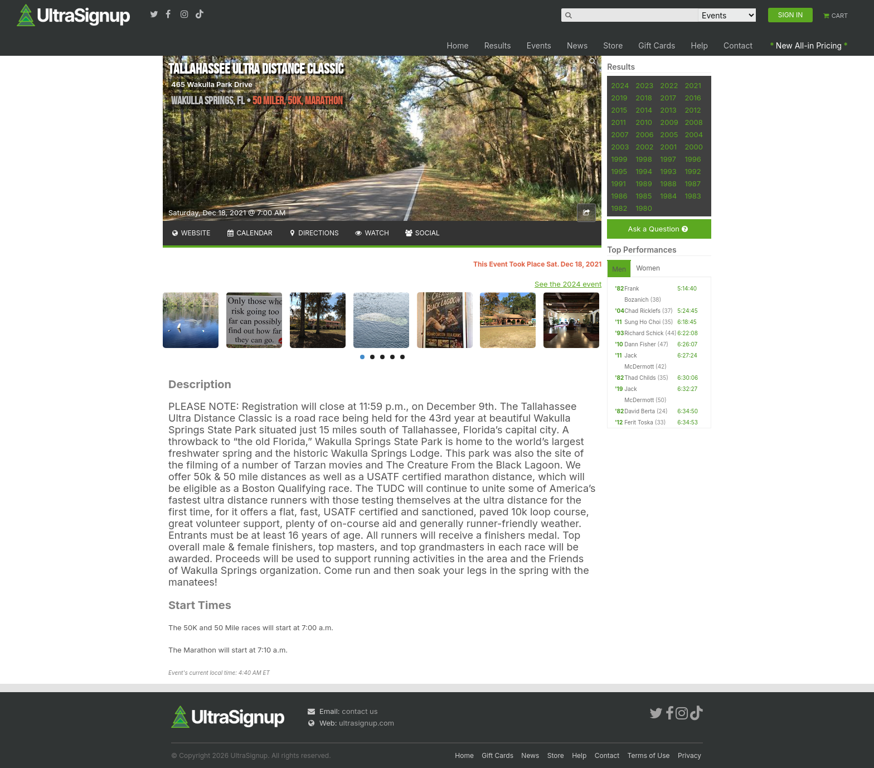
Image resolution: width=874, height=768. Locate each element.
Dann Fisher (640, 344)
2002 (644, 146)
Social (422, 233)
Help (699, 45)
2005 (669, 134)
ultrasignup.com (366, 722)
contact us (359, 711)
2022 (669, 85)
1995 (619, 171)
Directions (313, 233)
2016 (692, 97)
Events (539, 45)
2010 (643, 122)
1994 (643, 171)
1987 (692, 183)
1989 (643, 183)
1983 (692, 195)
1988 (668, 183)
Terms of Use (649, 755)
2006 (644, 134)
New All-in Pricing (809, 45)
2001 (668, 146)
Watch (372, 233)
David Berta (639, 411)
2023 (644, 85)
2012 (692, 109)
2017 (668, 97)
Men (619, 269)
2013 (668, 109)
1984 (668, 195)
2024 (620, 85)
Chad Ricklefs (642, 310)
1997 (668, 158)
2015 (619, 109)
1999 (619, 158)
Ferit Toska (638, 422)
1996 (692, 158)
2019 (619, 97)
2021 (692, 85)
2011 (618, 122)
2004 (693, 134)
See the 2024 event (568, 283)
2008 (693, 122)
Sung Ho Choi (642, 321)
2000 (693, 146)
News (577, 45)
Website (191, 233)
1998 (643, 158)
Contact (738, 45)
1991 (618, 183)
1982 (619, 208)
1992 (692, 171)
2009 (669, 122)
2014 (643, 109)
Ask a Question (657, 229)
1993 (668, 171)
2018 (643, 97)
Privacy (689, 755)
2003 (620, 146)
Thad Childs (640, 377)
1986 (619, 195)
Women (648, 268)
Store (613, 45)
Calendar (249, 233)
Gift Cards (656, 45)
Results (497, 45)
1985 (643, 195)
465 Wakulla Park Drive (212, 84)
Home (457, 45)
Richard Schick (643, 333)
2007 (619, 134)
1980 (643, 208)
